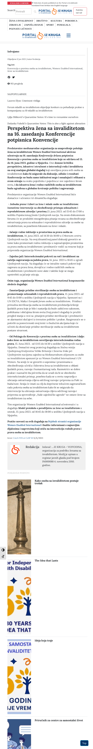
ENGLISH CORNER (19, 3)
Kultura (56, 20)
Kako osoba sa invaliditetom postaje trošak (57, 482)
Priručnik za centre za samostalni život (59, 720)
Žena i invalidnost (21, 20)
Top (84, 743)
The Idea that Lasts (46, 560)
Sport (50, 24)
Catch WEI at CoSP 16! (23, 438)
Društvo (41, 20)
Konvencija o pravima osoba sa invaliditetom (29, 68)
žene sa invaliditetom (17, 71)
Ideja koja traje (44, 640)
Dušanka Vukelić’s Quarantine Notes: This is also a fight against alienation (46, 123)
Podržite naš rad (79, 11)
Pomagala (63, 24)
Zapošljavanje (33, 24)
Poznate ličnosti (20, 28)
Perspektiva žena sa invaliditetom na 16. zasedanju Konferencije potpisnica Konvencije (46, 134)
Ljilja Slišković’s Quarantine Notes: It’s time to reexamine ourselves (42, 117)
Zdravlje (15, 24)
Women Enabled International (67, 68)
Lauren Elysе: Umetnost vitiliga (23, 100)
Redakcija (36, 59)
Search (11, 10)
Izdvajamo (13, 51)
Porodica (71, 20)
